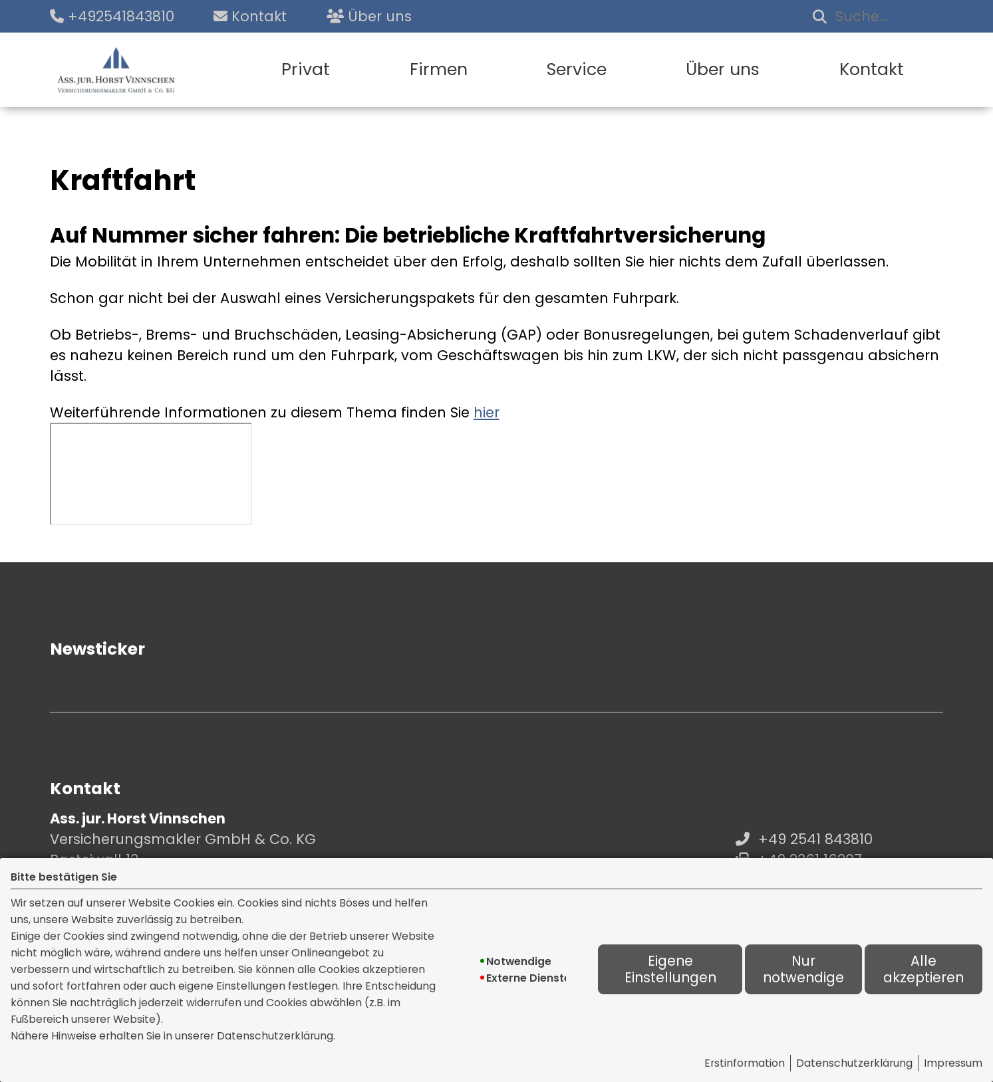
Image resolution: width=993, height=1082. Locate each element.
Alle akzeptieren (923, 969)
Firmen (439, 69)
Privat (305, 69)
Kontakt (871, 69)
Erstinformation (744, 1063)
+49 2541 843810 (815, 839)
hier (486, 412)
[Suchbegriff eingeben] (875, 16)
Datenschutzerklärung (854, 1063)
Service (577, 69)
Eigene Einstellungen (670, 969)
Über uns (723, 69)
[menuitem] (306, 69)
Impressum (953, 1063)
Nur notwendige (803, 969)
